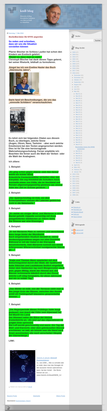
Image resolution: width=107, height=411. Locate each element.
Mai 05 (78, 153)
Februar (76, 169)
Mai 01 (78, 162)
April (75, 165)
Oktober (76, 80)
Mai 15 (78, 126)
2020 (74, 64)
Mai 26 (78, 105)
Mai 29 (78, 98)
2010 (74, 186)
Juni (75, 89)
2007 (74, 192)
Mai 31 (78, 94)
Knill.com (76, 214)
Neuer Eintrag (77, 216)
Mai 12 (78, 133)
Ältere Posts (60, 396)
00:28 (30, 387)
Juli (75, 87)
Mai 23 (78, 110)
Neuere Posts (12, 396)
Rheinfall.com (77, 209)
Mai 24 (78, 107)
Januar (76, 172)
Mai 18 (78, 119)
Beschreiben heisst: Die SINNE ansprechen (26, 37)
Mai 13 (78, 130)
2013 (74, 179)
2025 (74, 52)
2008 (74, 190)
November (77, 77)
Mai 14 (78, 128)
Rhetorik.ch (76, 207)
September (77, 82)
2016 (74, 73)
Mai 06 (78, 151)
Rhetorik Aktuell (78, 212)
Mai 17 (78, 121)
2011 (74, 183)
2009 (74, 188)
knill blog (26, 11)
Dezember (77, 75)
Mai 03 (78, 158)
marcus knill (79, 230)
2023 (74, 57)
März (76, 167)
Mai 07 (78, 144)
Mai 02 (78, 160)
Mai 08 (78, 142)
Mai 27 (78, 103)
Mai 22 (78, 112)
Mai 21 (78, 114)
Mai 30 (78, 96)
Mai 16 (78, 123)
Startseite (36, 396)
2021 (74, 61)
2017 (74, 70)
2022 (74, 59)
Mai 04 (78, 156)
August (76, 84)
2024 (74, 54)
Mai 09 (78, 140)
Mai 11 (78, 135)
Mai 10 (78, 137)
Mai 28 (78, 100)
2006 (74, 195)
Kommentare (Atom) (23, 401)
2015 (74, 174)
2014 (74, 176)
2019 (74, 66)
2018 (74, 68)
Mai (75, 91)
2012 (74, 181)
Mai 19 (78, 117)
